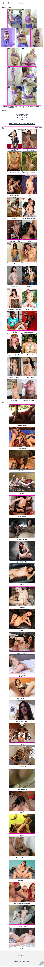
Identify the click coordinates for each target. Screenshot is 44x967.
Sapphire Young (22, 789)
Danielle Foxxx (29, 150)
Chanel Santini (29, 377)
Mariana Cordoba (22, 858)
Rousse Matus (22, 698)
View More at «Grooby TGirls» (22, 123)
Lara (29, 195)
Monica (30, 355)
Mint (22, 744)
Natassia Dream (29, 332)
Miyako (14, 332)
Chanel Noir (14, 286)
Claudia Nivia (14, 173)
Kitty (22, 630)
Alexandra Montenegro (22, 903)
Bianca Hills (22, 516)
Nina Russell (22, 767)
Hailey (29, 264)
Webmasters (22, 955)
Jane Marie (14, 264)
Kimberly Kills (22, 880)
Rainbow (14, 150)
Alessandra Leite (14, 241)
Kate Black (22, 949)
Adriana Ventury (14, 377)
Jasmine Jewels (14, 355)
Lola (29, 241)
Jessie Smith (15, 400)
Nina (11, 107)
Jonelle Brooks (22, 562)
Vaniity (29, 286)
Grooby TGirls (7, 7)
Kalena (22, 835)
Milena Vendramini (22, 721)
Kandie (14, 218)
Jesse (22, 494)
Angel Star (29, 309)
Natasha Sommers (14, 309)
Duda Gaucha (22, 448)
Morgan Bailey (14, 195)
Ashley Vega (22, 926)
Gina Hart (22, 471)
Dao (22, 812)
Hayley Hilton (22, 676)
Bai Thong (22, 607)
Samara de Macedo (29, 400)
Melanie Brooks (22, 653)
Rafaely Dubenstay (29, 173)
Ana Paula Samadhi (29, 218)
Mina (22, 585)
